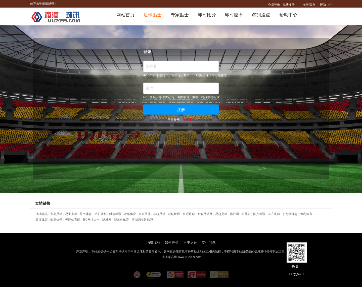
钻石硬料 (101, 214)
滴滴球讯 (42, 214)
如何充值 (172, 242)
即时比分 (207, 14)
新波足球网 (204, 214)
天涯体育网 (72, 220)
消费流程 (153, 242)
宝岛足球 (56, 214)
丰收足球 (159, 214)
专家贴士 (180, 14)
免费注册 (289, 5)
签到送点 (309, 5)
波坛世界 (174, 214)
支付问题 (209, 242)
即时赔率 (234, 14)
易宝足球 (71, 214)
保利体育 (306, 214)
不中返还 (190, 242)
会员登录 (274, 5)
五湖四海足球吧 (142, 220)
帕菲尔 (246, 214)
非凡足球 (274, 214)
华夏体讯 (56, 220)
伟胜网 (234, 214)
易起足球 (221, 214)
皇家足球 (145, 214)
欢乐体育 (130, 214)
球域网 (106, 220)
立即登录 (189, 119)
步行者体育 (290, 214)
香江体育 (42, 220)
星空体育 (86, 214)
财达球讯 (115, 214)
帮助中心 (326, 5)
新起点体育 (121, 220)
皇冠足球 (189, 214)
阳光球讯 (259, 214)
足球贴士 (153, 14)
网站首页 (125, 14)
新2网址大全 (91, 220)
